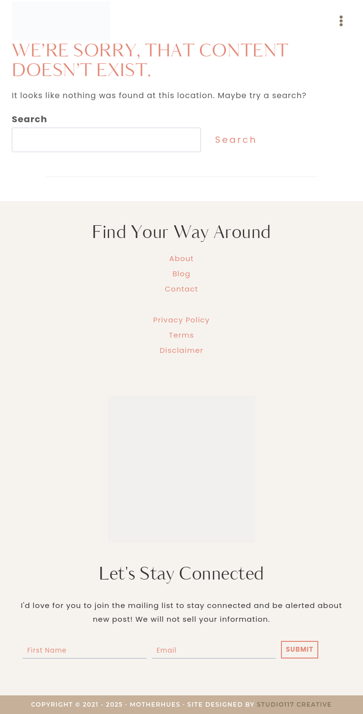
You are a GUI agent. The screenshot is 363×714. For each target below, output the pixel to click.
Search (236, 139)
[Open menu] (341, 20)
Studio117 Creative (294, 704)
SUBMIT (299, 649)
